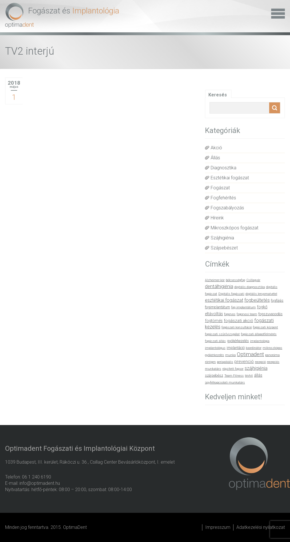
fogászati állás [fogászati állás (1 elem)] (215, 341)
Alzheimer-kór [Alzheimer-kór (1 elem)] (215, 280)
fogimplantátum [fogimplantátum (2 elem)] (217, 307)
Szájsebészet (224, 248)
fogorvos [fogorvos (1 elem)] (229, 314)
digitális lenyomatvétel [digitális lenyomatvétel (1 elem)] (261, 294)
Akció (216, 147)
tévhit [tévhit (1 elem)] (249, 376)
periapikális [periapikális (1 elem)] (225, 362)
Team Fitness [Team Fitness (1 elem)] (234, 376)
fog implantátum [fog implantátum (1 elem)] (243, 307)
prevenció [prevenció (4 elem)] (244, 361)
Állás (215, 157)
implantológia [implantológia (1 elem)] (259, 341)
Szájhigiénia (222, 238)
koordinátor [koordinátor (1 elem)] (253, 348)
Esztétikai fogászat (230, 177)
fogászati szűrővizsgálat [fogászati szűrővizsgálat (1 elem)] (222, 334)
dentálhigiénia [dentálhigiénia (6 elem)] (219, 286)
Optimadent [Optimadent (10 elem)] (250, 354)
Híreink (217, 218)
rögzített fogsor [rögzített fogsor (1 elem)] (232, 369)
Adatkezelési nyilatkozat (260, 527)
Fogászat (220, 187)
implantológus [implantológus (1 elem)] (215, 348)
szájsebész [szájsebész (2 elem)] (214, 375)
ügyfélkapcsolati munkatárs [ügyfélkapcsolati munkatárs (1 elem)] (225, 382)
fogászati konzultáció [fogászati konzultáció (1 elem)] (236, 327)
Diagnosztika (223, 167)
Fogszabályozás (227, 208)
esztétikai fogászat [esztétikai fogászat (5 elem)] (224, 300)
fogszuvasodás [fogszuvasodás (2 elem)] (270, 314)
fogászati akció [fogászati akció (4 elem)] (238, 320)
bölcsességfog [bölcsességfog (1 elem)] (235, 280)
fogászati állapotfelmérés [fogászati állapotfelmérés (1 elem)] (259, 334)
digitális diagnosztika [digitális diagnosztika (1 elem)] (249, 287)
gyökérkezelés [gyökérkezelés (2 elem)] (238, 341)
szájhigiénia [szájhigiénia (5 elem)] (256, 368)
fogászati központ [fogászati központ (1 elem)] (265, 327)
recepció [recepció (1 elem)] (260, 362)
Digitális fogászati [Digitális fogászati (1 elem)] (231, 294)
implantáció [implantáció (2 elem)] (236, 348)
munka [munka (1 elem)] (230, 355)
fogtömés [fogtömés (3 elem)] (214, 320)
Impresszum (217, 527)
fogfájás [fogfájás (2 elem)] (277, 300)
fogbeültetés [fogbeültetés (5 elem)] (257, 300)
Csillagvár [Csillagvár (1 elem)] (253, 280)
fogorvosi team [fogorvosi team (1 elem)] (247, 314)
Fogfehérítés (223, 197)
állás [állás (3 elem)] (258, 375)
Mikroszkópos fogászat (234, 228)
